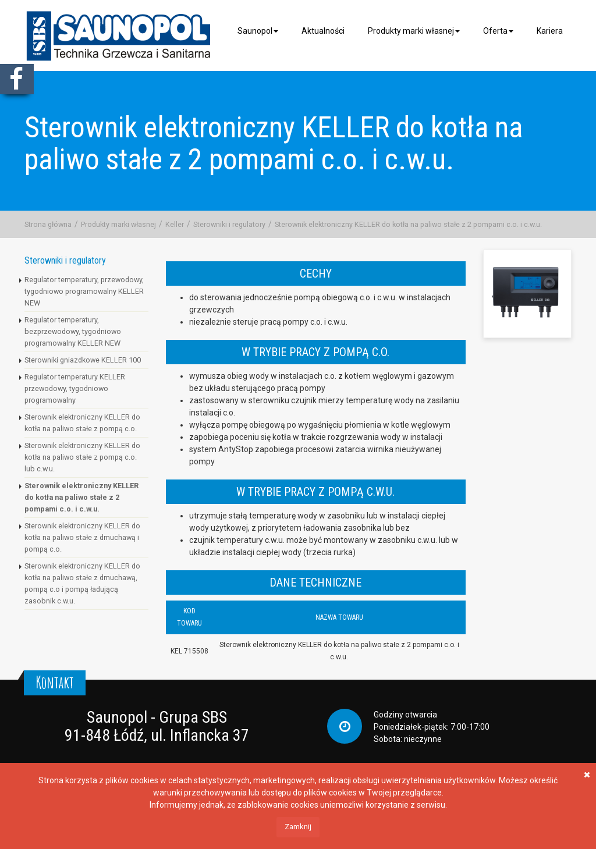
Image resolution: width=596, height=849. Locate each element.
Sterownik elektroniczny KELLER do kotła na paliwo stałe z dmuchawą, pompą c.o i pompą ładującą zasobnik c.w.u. (82, 583)
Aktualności (323, 30)
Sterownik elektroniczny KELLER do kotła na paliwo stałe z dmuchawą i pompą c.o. (82, 537)
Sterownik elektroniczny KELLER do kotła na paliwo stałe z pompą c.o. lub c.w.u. (82, 457)
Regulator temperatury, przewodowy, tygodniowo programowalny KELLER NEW (84, 291)
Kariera (550, 30)
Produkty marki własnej (414, 30)
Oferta (498, 30)
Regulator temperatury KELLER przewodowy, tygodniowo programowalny (74, 388)
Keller (174, 224)
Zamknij (298, 826)
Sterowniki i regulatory (229, 224)
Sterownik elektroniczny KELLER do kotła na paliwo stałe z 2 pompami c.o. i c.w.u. (408, 224)
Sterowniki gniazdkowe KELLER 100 (82, 360)
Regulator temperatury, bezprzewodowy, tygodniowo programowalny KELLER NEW (72, 331)
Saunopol (257, 30)
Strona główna (48, 224)
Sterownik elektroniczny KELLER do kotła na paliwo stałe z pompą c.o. (82, 423)
